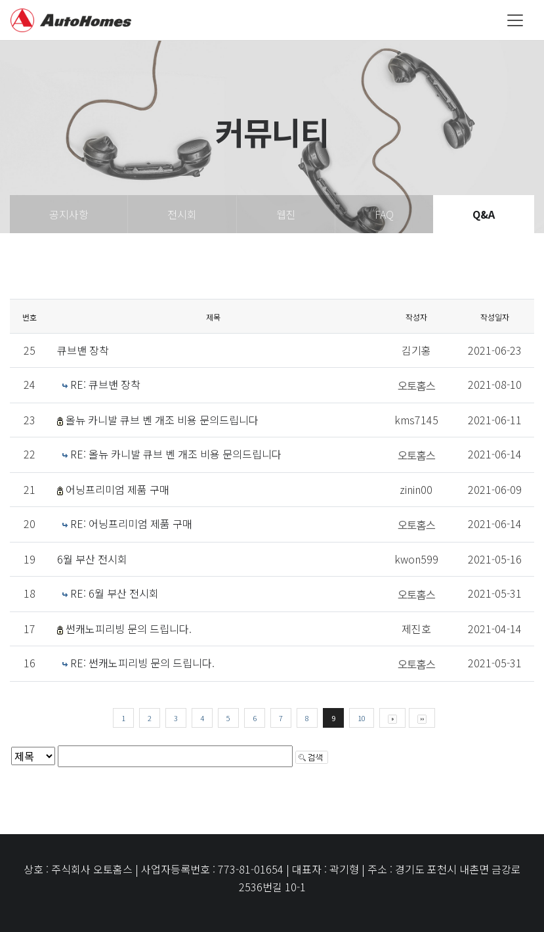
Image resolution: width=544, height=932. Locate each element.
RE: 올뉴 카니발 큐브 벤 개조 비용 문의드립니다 (176, 454)
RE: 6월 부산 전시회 (114, 593)
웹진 (286, 214)
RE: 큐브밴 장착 (105, 384)
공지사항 (69, 214)
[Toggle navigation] (515, 20)
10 (362, 718)
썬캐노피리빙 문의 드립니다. (129, 628)
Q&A (483, 214)
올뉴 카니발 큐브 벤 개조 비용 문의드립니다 (162, 420)
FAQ (384, 214)
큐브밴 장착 (83, 350)
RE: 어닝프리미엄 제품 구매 (131, 523)
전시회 (182, 214)
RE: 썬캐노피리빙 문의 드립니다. (142, 663)
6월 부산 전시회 (92, 559)
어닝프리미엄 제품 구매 (117, 489)
